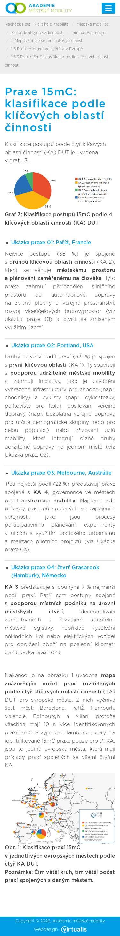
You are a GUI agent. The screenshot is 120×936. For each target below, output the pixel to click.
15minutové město (88, 33)
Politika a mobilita (52, 24)
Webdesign (60, 929)
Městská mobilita (92, 24)
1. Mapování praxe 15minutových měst (47, 41)
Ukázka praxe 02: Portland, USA (52, 345)
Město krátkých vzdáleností (37, 33)
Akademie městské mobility (78, 921)
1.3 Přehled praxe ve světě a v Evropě (47, 49)
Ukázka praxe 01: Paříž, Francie (51, 242)
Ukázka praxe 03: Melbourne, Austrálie (61, 473)
